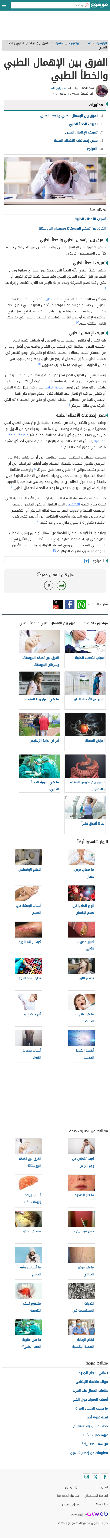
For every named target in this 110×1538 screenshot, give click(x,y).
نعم (61, 585)
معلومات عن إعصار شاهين (89, 1453)
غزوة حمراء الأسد (95, 1435)
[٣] (39, 364)
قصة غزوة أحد (97, 1417)
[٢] (77, 322)
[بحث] (86, 5)
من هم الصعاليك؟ (95, 1444)
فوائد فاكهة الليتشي (92, 1381)
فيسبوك (69, 604)
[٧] (38, 521)
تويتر (58, 604)
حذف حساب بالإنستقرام (90, 1426)
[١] (105, 287)
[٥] (35, 468)
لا (49, 585)
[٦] (11, 487)
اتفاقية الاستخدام (96, 1496)
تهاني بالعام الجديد (93, 1373)
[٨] (54, 550)
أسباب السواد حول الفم (90, 1399)
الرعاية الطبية (54, 387)
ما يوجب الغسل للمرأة (91, 1408)
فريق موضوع (70, 1504)
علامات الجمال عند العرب (90, 1390)
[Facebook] (104, 1476)
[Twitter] (95, 1476)
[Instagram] (86, 1476)
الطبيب (48, 299)
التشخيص (73, 504)
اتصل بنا (102, 1487)
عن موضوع (72, 1487)
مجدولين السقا (57, 88)
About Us (101, 1504)
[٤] (62, 446)
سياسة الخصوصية (67, 1496)
